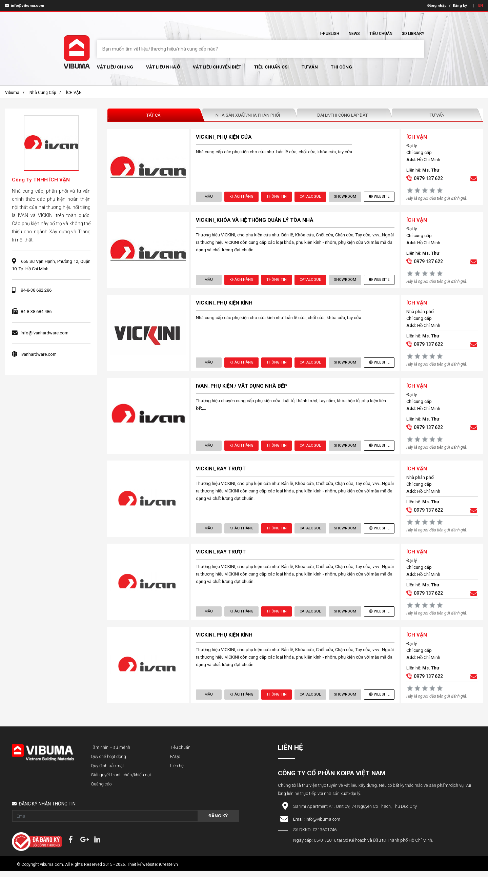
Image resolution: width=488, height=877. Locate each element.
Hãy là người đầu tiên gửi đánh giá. (436, 198)
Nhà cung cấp (42, 92)
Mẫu (209, 197)
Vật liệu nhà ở (163, 67)
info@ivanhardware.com (44, 332)
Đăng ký (460, 5)
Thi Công (341, 67)
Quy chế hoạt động (108, 762)
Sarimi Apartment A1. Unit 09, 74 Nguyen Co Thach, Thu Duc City (355, 812)
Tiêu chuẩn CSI (271, 67)
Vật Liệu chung (115, 67)
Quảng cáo (101, 789)
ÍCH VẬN (74, 92)
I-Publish (329, 33)
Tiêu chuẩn (380, 33)
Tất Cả (153, 115)
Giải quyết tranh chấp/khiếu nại (121, 780)
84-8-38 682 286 (36, 290)
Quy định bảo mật (107, 771)
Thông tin (276, 197)
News (354, 33)
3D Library (413, 33)
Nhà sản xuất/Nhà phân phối (248, 115)
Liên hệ (177, 771)
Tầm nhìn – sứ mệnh (110, 753)
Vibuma (12, 92)
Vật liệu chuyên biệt (217, 67)
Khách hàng (241, 197)
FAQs (175, 762)
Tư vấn (310, 67)
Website (379, 197)
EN (480, 5)
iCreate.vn (168, 870)
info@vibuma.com (24, 5)
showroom (344, 197)
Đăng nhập (437, 5)
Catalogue (310, 197)
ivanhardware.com (39, 354)
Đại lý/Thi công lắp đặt (342, 115)
